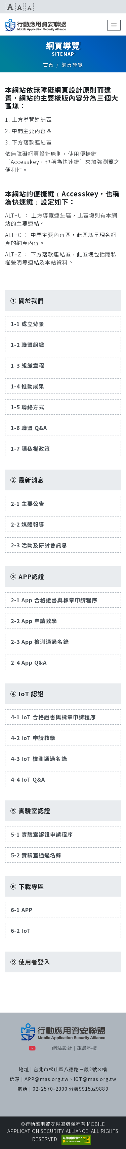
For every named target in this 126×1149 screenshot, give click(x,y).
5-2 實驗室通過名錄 (36, 855)
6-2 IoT (21, 930)
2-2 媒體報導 (27, 524)
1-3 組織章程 (27, 365)
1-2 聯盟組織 (27, 345)
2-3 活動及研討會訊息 (39, 545)
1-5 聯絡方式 (27, 407)
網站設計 (62, 1047)
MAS (35, 25)
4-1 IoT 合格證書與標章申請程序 (53, 717)
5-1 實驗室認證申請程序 (42, 834)
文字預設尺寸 (19, 7)
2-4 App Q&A (29, 662)
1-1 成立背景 (27, 324)
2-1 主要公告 (27, 503)
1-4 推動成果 (27, 386)
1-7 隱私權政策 (30, 448)
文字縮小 (29, 7)
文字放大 (10, 7)
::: (2, 7)
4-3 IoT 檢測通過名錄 (39, 758)
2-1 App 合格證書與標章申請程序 (54, 600)
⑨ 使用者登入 (30, 961)
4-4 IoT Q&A (28, 779)
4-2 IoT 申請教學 (33, 738)
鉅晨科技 (87, 1047)
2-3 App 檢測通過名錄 (40, 642)
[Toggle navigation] (114, 25)
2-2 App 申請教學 (34, 621)
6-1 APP (22, 910)
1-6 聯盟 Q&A (29, 428)
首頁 (48, 64)
